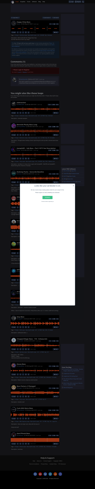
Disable (47, 197)
